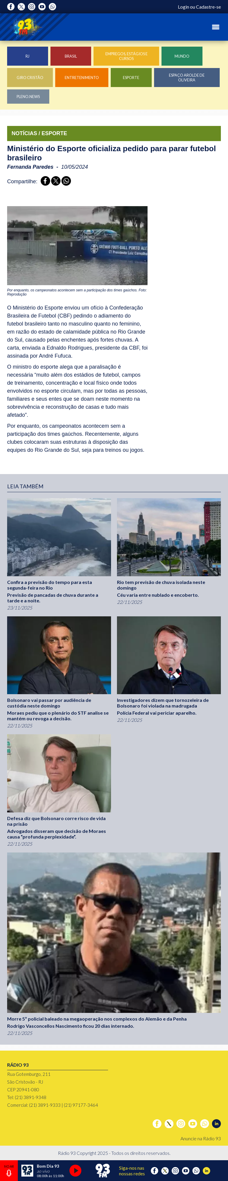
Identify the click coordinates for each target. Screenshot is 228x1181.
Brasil (71, 56)
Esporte (131, 77)
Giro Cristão (30, 77)
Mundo (182, 56)
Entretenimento (82, 77)
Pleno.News (28, 96)
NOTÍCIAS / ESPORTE (39, 133)
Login (183, 7)
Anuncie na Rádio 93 (200, 1138)
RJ (27, 56)
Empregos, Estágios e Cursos (126, 56)
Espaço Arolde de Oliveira (187, 77)
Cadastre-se (208, 7)
